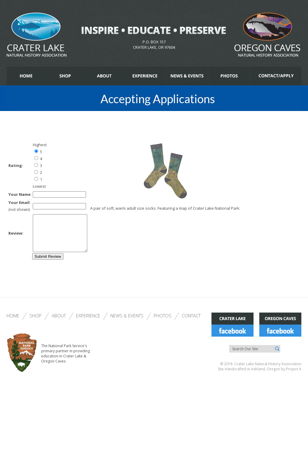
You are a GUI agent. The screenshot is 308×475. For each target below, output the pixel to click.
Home (13, 323)
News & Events (126, 323)
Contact (191, 323)
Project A (293, 376)
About (59, 323)
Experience (88, 323)
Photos (162, 323)
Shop (35, 323)
